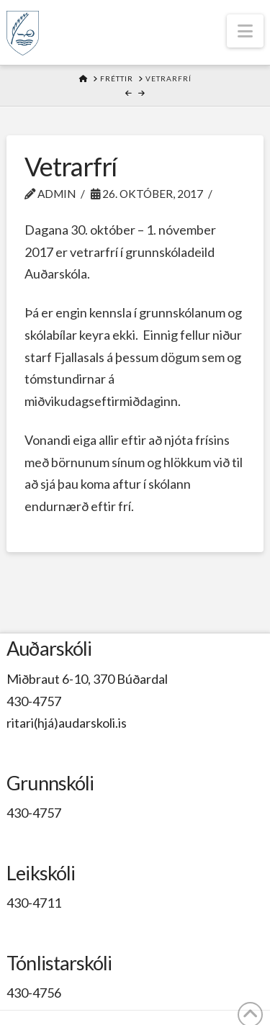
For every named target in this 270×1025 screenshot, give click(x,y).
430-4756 (33, 993)
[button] (245, 31)
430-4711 (33, 903)
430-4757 (33, 701)
